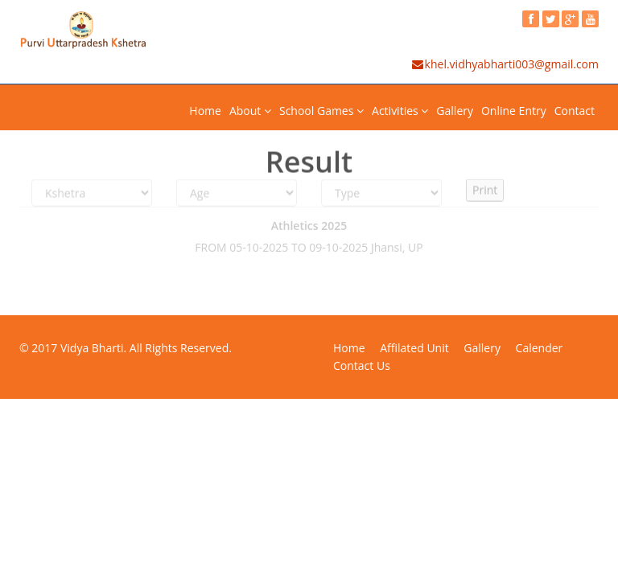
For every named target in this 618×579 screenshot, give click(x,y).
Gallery (454, 110)
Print (484, 187)
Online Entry (513, 110)
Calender (539, 347)
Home (205, 110)
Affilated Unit (414, 347)
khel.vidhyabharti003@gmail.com (504, 64)
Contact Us (361, 365)
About (250, 110)
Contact (574, 110)
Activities (400, 110)
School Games (321, 110)
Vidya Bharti (92, 347)
